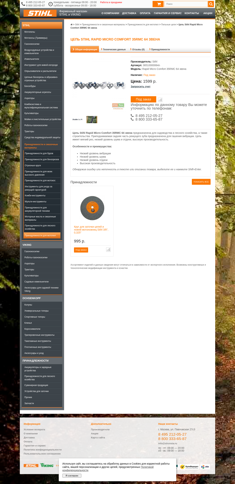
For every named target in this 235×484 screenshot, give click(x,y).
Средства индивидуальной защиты (42, 137)
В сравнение (160, 100)
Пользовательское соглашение (42, 453)
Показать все (201, 182)
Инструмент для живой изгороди (41, 65)
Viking (27, 244)
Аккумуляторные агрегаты (37, 92)
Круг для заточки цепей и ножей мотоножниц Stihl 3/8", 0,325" (91, 229)
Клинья (28, 323)
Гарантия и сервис (168, 13)
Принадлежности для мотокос (40, 180)
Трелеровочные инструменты (39, 335)
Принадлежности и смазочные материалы (41, 146)
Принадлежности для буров (39, 153)
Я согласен (72, 475)
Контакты (192, 13)
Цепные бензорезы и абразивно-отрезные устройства (41, 79)
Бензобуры (30, 86)
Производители (100, 429)
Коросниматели (32, 329)
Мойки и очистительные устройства (42, 119)
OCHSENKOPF (32, 298)
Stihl (26, 25)
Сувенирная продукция (36, 385)
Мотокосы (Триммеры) (35, 38)
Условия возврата (34, 429)
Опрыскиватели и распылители (40, 71)
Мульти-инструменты (35, 201)
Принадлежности (35, 360)
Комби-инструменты (35, 195)
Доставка (129, 13)
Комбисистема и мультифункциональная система (41, 106)
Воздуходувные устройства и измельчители (39, 52)
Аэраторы (29, 98)
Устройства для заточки (36, 391)
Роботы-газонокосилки (35, 125)
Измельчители (31, 59)
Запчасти (29, 403)
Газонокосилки (31, 44)
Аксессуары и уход (34, 353)
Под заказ (143, 99)
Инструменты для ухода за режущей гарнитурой (38, 188)
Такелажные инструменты (37, 341)
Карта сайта (98, 437)
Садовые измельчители (36, 281)
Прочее (28, 397)
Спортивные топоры (34, 317)
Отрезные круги (33, 165)
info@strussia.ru (167, 443)
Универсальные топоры (36, 311)
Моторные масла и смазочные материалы (40, 218)
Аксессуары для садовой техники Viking (41, 289)
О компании (110, 13)
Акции (207, 13)
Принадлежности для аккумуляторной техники (37, 209)
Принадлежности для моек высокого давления (38, 173)
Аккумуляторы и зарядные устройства (37, 369)
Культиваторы (31, 113)
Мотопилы (29, 32)
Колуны (28, 304)
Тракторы (29, 131)
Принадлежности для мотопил (40, 235)
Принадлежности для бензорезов (42, 159)
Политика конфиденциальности (43, 449)
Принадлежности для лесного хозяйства (40, 227)
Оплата (145, 13)
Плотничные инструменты (37, 347)
